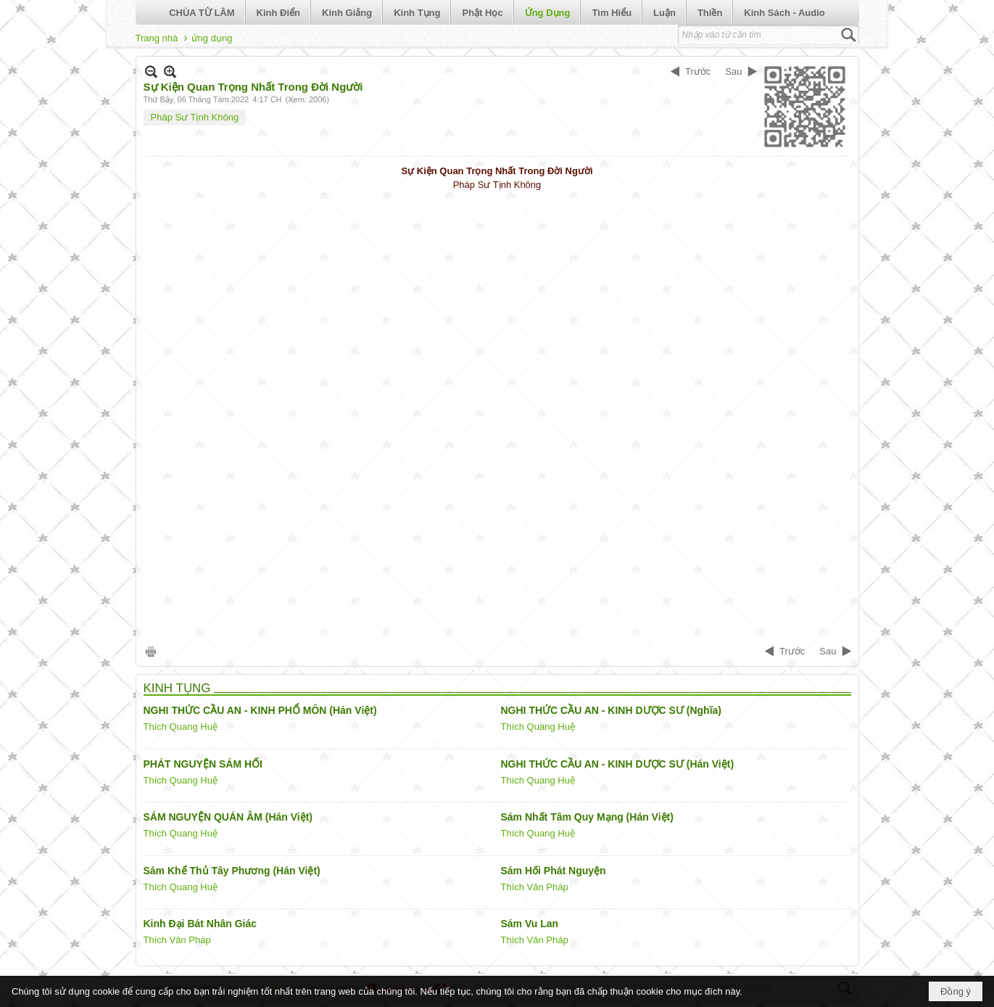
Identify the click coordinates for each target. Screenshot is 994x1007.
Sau (733, 71)
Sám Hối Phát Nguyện (553, 870)
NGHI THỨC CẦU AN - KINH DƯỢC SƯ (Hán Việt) (617, 764)
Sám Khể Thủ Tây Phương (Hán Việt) (232, 870)
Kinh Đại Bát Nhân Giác (200, 923)
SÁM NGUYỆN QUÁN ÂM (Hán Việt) (228, 817)
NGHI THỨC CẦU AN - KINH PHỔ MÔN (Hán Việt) (260, 710)
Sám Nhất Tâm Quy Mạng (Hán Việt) (587, 817)
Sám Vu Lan (530, 923)
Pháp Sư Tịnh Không (195, 117)
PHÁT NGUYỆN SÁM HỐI (203, 764)
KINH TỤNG (177, 688)
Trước (698, 71)
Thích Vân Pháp (534, 886)
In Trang (151, 651)
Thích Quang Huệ (181, 726)
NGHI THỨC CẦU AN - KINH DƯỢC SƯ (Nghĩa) (611, 710)
